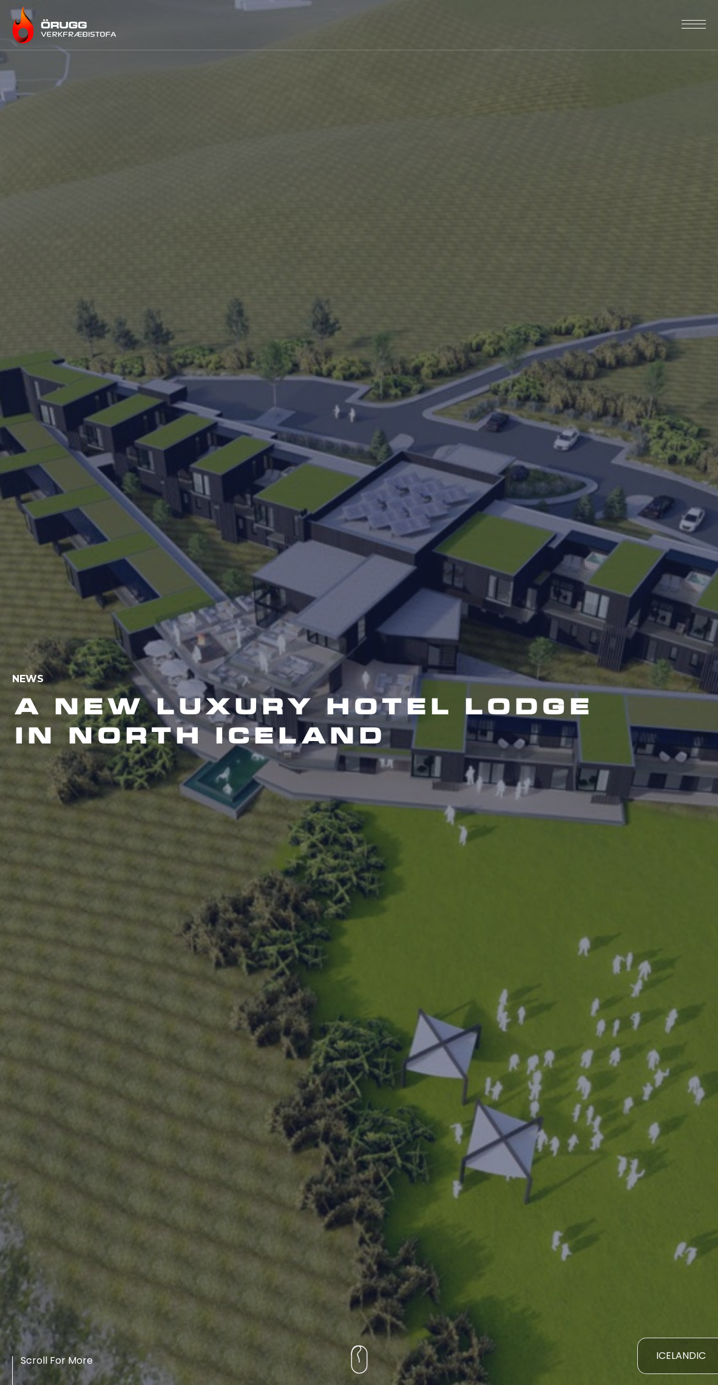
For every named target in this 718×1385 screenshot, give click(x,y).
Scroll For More (57, 1360)
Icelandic (681, 1356)
